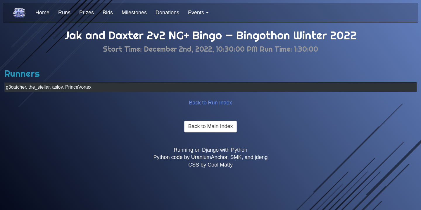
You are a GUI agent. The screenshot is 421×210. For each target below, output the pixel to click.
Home (42, 12)
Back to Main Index (210, 126)
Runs (64, 12)
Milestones (134, 12)
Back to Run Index (210, 103)
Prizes (86, 12)
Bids (108, 12)
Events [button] (198, 12)
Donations (167, 12)
